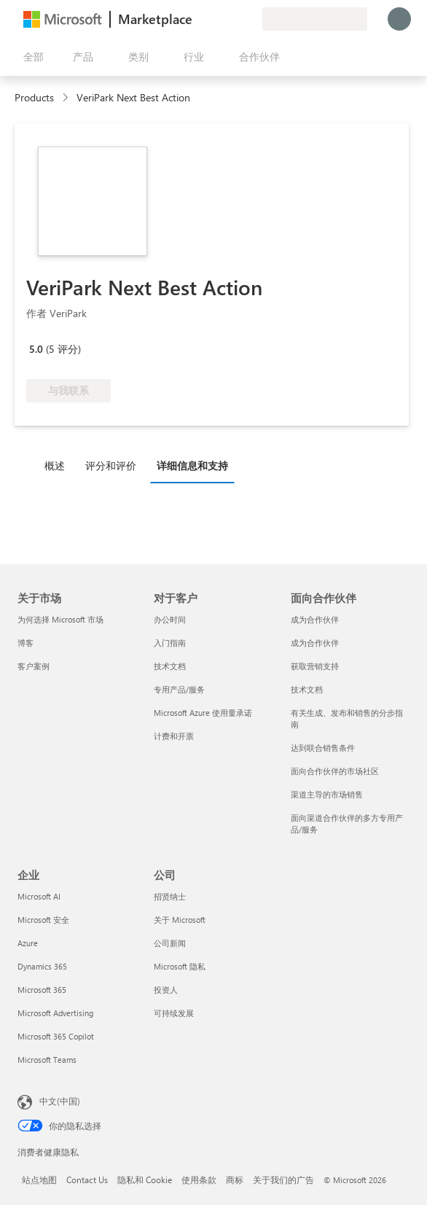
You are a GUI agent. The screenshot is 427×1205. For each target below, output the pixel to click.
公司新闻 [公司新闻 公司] (170, 942)
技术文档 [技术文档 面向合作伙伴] (307, 689)
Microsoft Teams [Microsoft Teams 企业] (47, 1059)
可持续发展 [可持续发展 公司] (174, 1012)
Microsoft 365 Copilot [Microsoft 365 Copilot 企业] (55, 1036)
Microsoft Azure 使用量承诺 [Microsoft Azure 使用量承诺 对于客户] (203, 712)
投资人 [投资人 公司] (166, 989)
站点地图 (39, 1179)
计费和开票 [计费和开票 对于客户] (174, 735)
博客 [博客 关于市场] (25, 642)
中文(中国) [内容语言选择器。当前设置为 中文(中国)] (59, 1101)
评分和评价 (110, 465)
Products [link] (34, 97)
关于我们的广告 (283, 1179)
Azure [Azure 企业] (27, 942)
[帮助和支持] (216, 19)
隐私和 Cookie (144, 1179)
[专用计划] (250, 19)
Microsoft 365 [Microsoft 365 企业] (41, 989)
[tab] (58, 465)
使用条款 (198, 1179)
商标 (234, 1179)
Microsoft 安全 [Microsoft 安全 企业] (43, 919)
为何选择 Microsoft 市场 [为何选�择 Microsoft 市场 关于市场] (60, 619)
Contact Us (87, 1179)
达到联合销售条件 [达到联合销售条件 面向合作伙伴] (323, 747)
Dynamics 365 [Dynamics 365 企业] (42, 966)
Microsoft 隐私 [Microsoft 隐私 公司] (179, 966)
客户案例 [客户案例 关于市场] (33, 665)
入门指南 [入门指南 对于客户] (170, 642)
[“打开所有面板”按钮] (31, 57)
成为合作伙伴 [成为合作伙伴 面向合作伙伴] (315, 619)
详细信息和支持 (192, 465)
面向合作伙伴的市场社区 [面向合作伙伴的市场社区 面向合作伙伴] (335, 770)
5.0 (36, 349)
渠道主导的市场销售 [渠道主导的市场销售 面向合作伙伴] (327, 794)
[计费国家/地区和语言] (314, 19)
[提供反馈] (198, 19)
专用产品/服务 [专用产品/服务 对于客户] (179, 689)
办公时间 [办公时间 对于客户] (170, 619)
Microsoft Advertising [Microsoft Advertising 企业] (55, 1012)
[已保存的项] (233, 19)
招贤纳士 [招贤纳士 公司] (170, 896)
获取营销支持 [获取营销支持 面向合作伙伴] (315, 665)
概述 (54, 465)
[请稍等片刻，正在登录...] (399, 19)
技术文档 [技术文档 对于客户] (170, 665)
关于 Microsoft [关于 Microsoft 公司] (179, 919)
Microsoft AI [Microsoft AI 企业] (38, 896)
